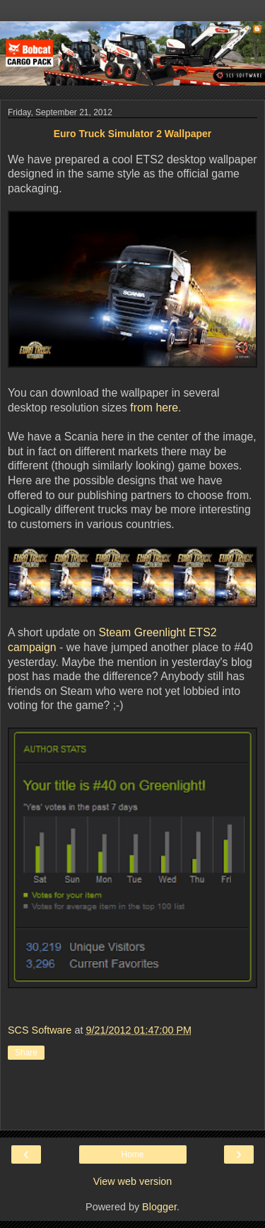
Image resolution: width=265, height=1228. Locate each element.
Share (26, 1053)
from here (154, 408)
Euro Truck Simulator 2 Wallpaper (133, 133)
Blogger (159, 1206)
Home (132, 1154)
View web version (132, 1181)
